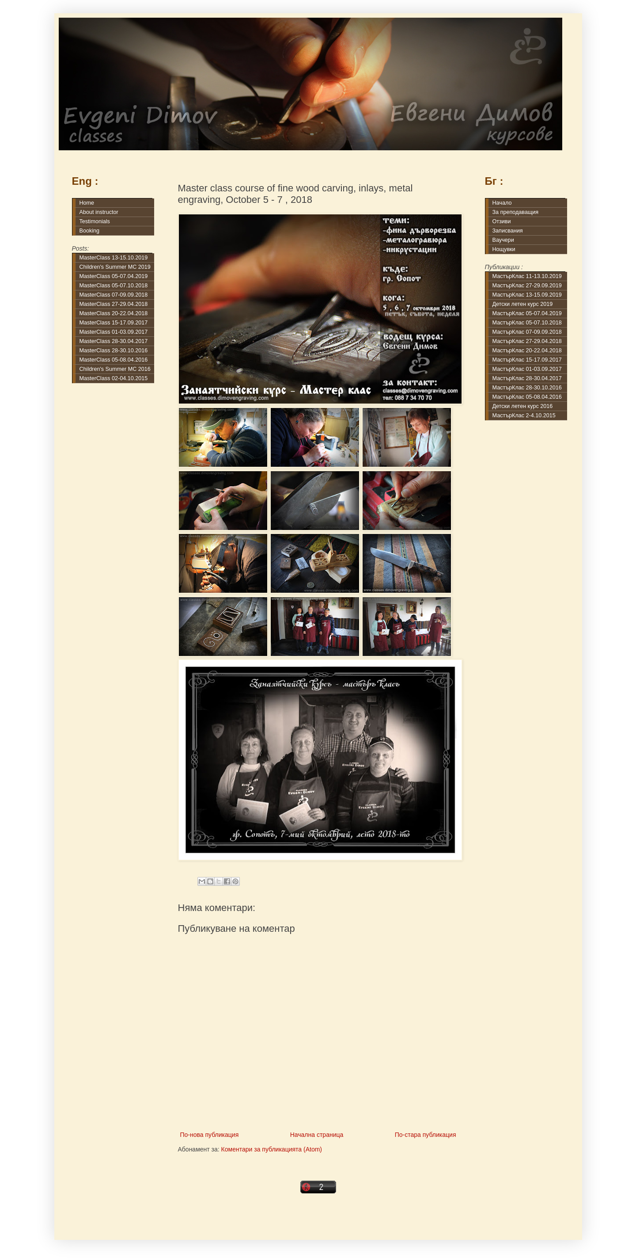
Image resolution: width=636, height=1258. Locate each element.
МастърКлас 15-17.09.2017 (527, 360)
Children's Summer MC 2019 (115, 267)
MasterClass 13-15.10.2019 (114, 258)
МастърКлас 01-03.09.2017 (527, 369)
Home (87, 203)
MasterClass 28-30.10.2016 (114, 350)
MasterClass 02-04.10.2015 (114, 378)
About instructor (99, 212)
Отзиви (501, 221)
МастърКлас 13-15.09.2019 (527, 295)
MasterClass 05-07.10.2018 (114, 285)
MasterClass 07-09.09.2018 (114, 295)
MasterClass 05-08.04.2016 (114, 360)
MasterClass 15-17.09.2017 (114, 323)
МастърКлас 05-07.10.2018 (527, 323)
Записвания (507, 231)
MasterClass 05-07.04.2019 (114, 276)
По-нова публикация (209, 1134)
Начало (502, 203)
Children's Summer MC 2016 (115, 369)
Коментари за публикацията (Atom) (271, 1149)
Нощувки (503, 249)
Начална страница (317, 1134)
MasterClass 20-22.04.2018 (114, 313)
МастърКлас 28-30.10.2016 (527, 388)
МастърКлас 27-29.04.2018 (527, 341)
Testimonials (95, 221)
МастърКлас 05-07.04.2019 (527, 313)
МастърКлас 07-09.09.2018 (527, 332)
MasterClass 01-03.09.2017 (114, 332)
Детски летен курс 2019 (522, 304)
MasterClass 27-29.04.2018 (114, 304)
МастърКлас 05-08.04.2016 (527, 397)
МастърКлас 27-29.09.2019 (527, 285)
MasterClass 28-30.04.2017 (114, 341)
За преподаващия (515, 212)
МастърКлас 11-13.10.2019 (527, 276)
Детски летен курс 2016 (522, 406)
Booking (90, 231)
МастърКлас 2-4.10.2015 (524, 415)
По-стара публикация (425, 1134)
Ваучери (503, 240)
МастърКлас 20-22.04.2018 (527, 350)
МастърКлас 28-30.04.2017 (527, 378)
